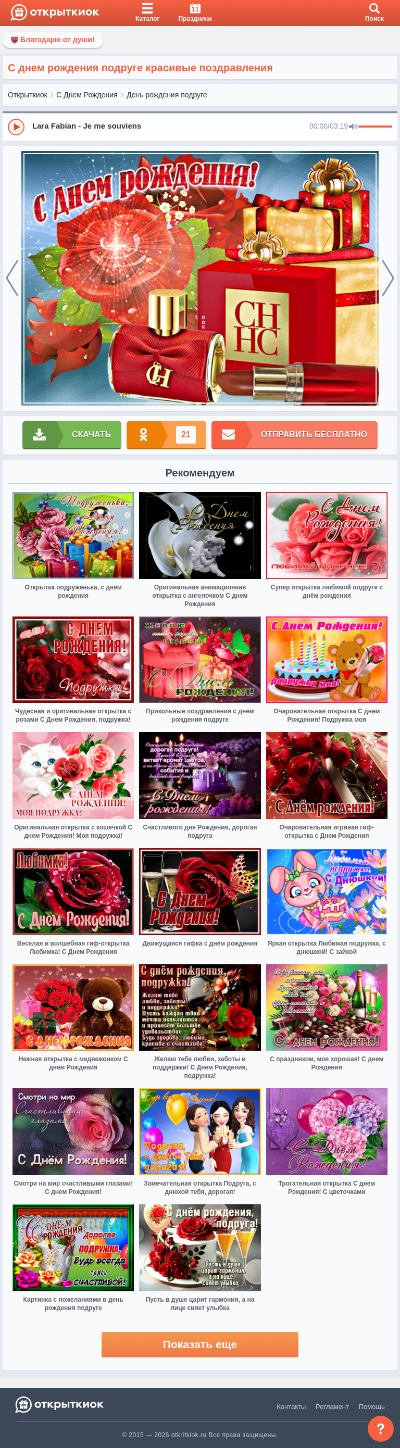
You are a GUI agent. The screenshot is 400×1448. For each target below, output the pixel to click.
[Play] (16, 127)
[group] (200, 126)
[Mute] (353, 127)
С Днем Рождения (86, 95)
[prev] (12, 278)
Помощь (372, 1407)
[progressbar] (375, 127)
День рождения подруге (167, 95)
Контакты (291, 1407)
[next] (388, 278)
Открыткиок (27, 95)
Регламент (332, 1407)
